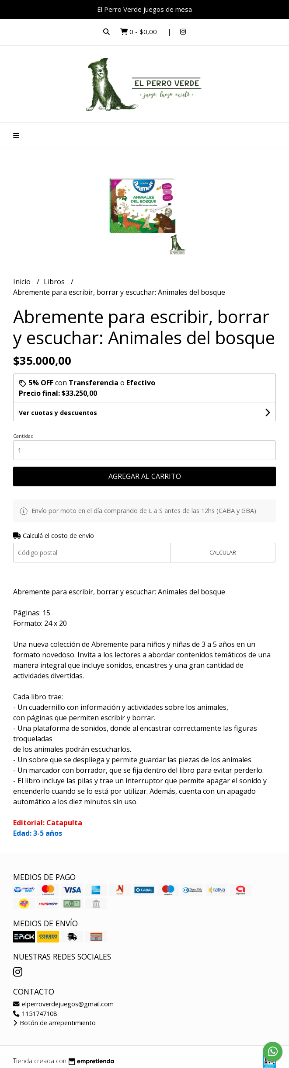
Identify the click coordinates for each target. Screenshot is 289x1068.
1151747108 (35, 1013)
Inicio (22, 281)
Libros (55, 281)
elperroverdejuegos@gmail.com (63, 1004)
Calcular (222, 552)
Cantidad (23, 436)
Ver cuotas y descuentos (58, 412)
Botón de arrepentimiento (54, 1023)
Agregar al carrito (144, 476)
